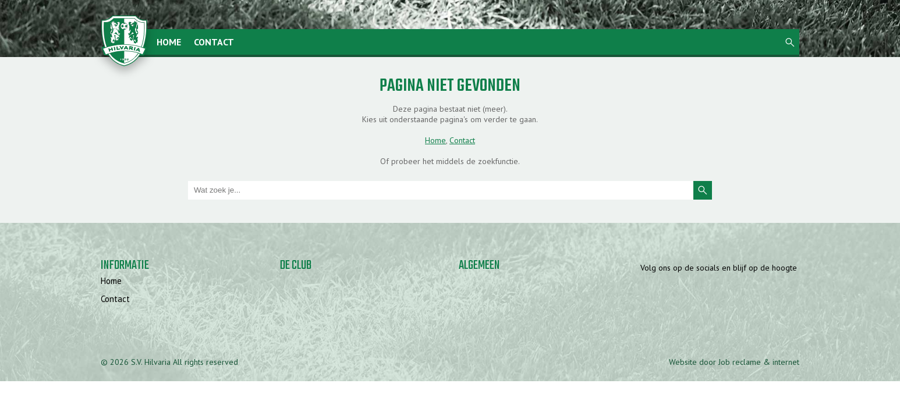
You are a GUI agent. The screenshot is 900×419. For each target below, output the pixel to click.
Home (169, 42)
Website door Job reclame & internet (734, 362)
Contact (214, 42)
